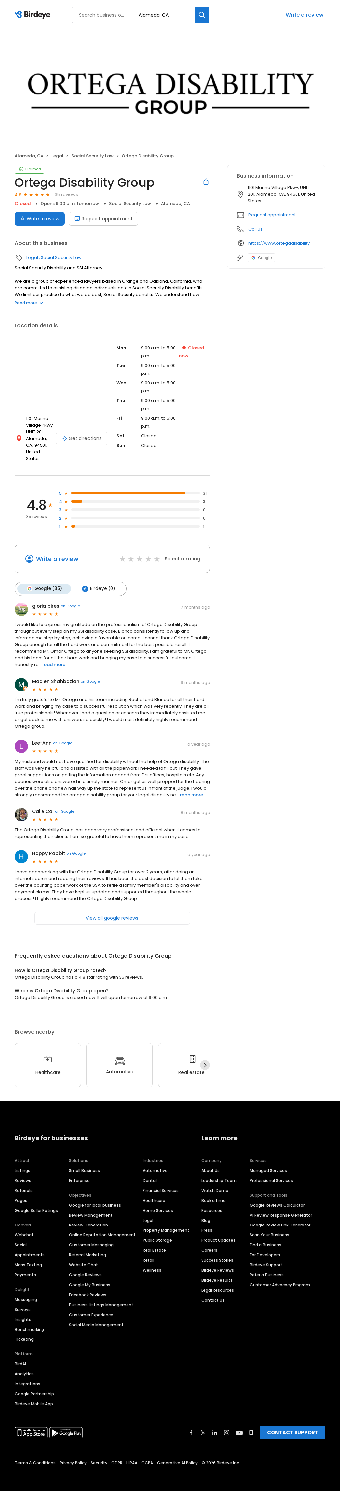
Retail (148, 1253)
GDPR (116, 1456)
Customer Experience (91, 1308)
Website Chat (83, 1258)
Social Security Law (92, 156)
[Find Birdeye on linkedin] (214, 1426)
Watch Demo (214, 1183)
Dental (150, 1173)
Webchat (24, 1228)
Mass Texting (28, 1258)
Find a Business (265, 1238)
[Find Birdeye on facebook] (191, 1426)
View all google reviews (112, 910)
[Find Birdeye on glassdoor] (251, 1426)
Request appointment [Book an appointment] (103, 218)
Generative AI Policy (177, 1456)
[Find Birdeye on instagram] (226, 1426)
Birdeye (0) (97, 582)
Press (206, 1223)
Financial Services (161, 1183)
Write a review (304, 15)
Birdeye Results (217, 1273)
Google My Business (89, 1278)
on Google (70, 599)
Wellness (152, 1263)
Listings (22, 1163)
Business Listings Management (101, 1298)
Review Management (91, 1208)
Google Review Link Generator (280, 1218)
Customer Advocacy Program (280, 1278)
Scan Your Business (269, 1228)
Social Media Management (96, 1318)
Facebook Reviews (87, 1288)
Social (21, 1238)
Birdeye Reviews (217, 1263)
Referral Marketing (87, 1248)
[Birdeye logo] (34, 15)
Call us (255, 229)
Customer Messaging (91, 1238)
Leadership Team (219, 1173)
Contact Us (213, 1293)
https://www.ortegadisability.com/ (282, 243)
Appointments (30, 1248)
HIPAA (131, 1456)
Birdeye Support (266, 1258)
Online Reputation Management (102, 1228)
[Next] (205, 1058)
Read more (29, 303)
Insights (23, 1312)
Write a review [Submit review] (39, 218)
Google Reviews (85, 1268)
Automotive (155, 1163)
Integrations (27, 1377)
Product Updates (218, 1233)
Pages (21, 1193)
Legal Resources (217, 1283)
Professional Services (271, 1173)
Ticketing (24, 1332)
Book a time (213, 1193)
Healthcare (154, 1193)
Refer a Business (267, 1268)
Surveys (23, 1302)
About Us (210, 1163)
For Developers (265, 1248)
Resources (211, 1203)
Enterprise (79, 1173)
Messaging (26, 1292)
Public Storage (157, 1233)
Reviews (23, 1173)
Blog (205, 1213)
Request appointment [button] (272, 215)
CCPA (147, 1456)
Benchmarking (29, 1322)
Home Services (158, 1203)
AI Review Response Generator (281, 1208)
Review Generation (88, 1218)
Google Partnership (34, 1387)
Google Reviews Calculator (277, 1198)
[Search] (202, 15)
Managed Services (268, 1163)
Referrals (24, 1183)
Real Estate (154, 1243)
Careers (209, 1243)
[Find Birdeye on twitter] (203, 1426)
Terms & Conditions (35, 1456)
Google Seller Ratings (36, 1203)
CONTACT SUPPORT (292, 1425)
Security (99, 1456)
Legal (57, 156)
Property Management (166, 1223)
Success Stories (217, 1253)
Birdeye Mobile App (34, 1397)
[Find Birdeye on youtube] (239, 1426)
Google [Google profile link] (261, 257)
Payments (25, 1268)
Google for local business (95, 1198)
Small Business (84, 1163)
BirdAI (20, 1357)
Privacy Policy (73, 1456)
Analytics (24, 1367)
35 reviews (66, 194)
